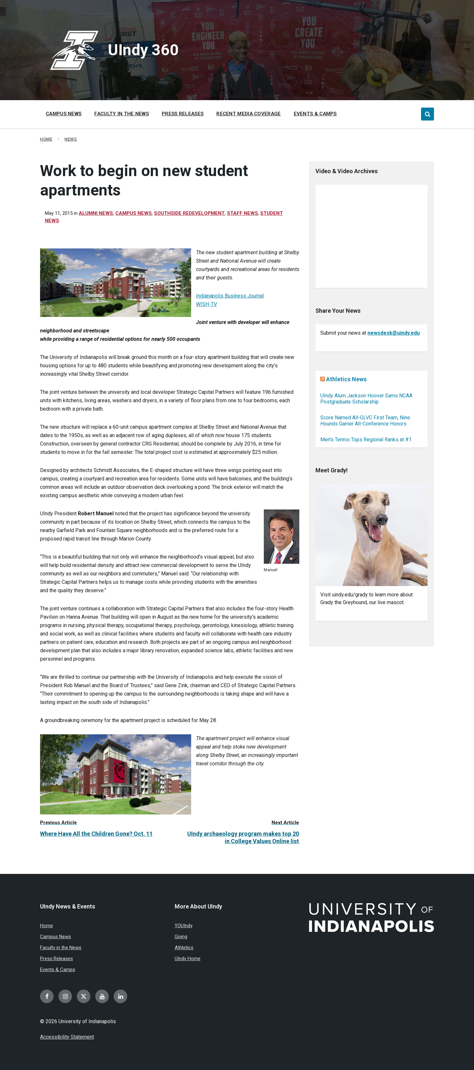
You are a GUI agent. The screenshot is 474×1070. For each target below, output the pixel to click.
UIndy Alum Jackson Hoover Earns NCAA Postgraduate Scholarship (366, 399)
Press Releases (56, 958)
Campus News (133, 213)
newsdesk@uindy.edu (393, 333)
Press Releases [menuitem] (182, 114)
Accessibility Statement (67, 1037)
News (71, 139)
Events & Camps (57, 969)
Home (46, 139)
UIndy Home (188, 958)
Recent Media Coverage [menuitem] (248, 114)
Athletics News (346, 379)
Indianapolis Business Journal (230, 296)
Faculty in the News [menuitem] (121, 114)
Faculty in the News (60, 947)
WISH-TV (206, 304)
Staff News (242, 213)
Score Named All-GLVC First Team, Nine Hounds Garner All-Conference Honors (365, 420)
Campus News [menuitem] (63, 114)
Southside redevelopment (189, 213)
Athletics (184, 947)
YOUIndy (183, 925)
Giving (181, 936)
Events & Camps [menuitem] (315, 114)
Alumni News (96, 213)
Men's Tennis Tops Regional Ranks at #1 (366, 439)
